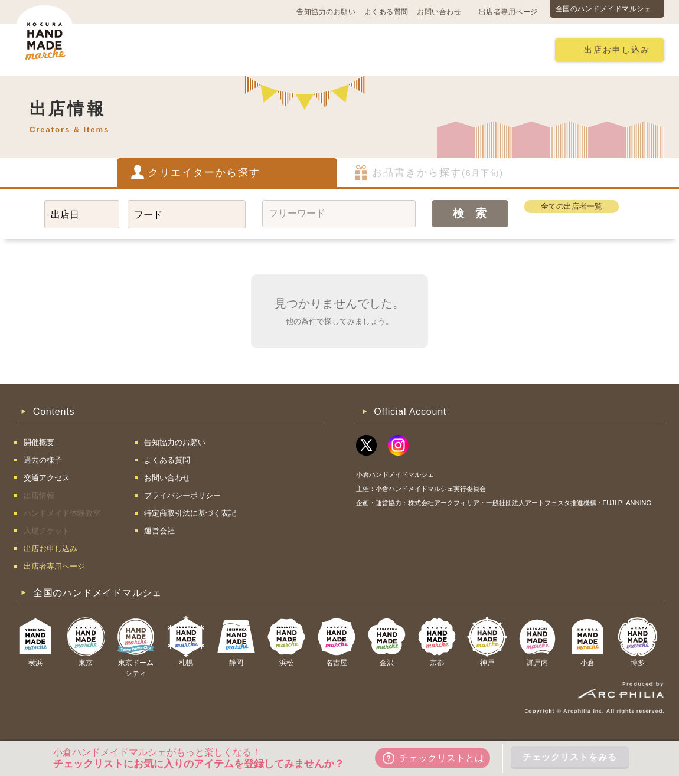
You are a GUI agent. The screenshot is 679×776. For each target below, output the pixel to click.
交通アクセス (200, 49)
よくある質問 (386, 12)
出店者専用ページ (508, 12)
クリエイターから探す (204, 172)
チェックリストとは (433, 758)
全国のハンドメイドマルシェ (604, 9)
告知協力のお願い (325, 12)
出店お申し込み (617, 49)
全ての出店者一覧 (571, 206)
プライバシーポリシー (182, 495)
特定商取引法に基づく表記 (190, 513)
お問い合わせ (439, 12)
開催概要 (135, 49)
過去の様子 (271, 49)
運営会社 (159, 530)
